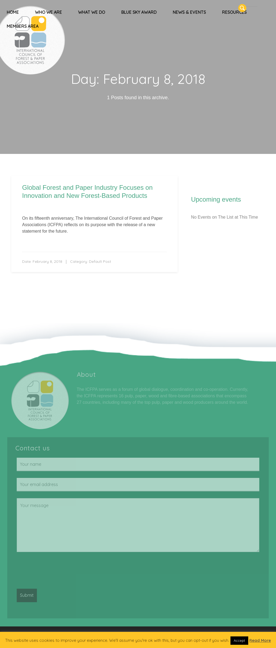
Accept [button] (239, 640)
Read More (260, 640)
